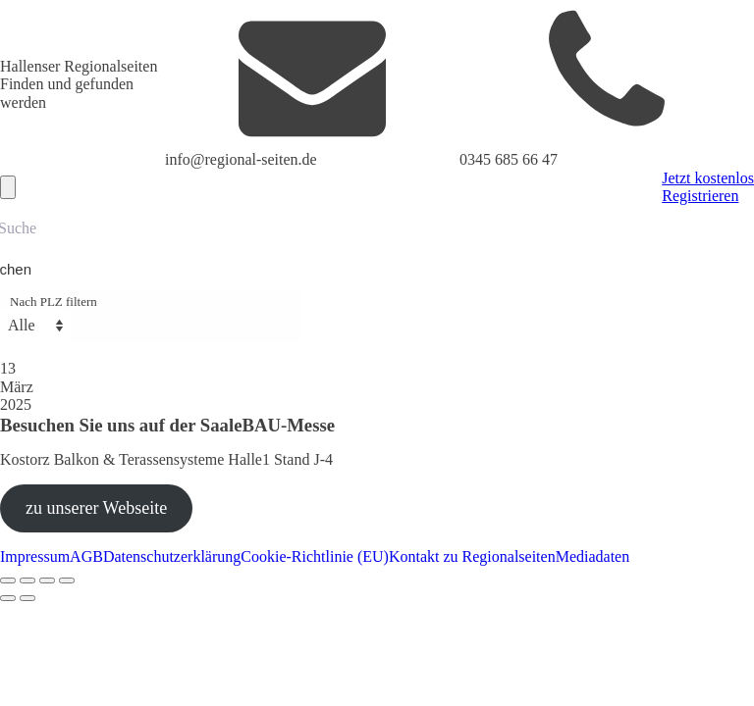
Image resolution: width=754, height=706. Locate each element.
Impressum (35, 556)
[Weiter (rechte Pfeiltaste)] (27, 598)
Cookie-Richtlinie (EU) (315, 556)
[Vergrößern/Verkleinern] (8, 580)
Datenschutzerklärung (172, 556)
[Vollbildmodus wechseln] (27, 580)
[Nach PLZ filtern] (35, 325)
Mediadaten (593, 556)
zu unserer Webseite (96, 508)
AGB (86, 556)
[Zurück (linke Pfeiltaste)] (8, 598)
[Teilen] (47, 580)
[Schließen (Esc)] (67, 580)
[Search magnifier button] (21, 269)
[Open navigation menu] (8, 187)
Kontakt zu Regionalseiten (472, 556)
